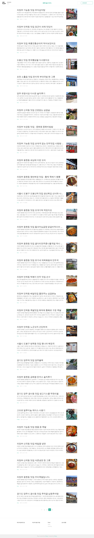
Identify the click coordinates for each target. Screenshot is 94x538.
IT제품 (18, 419)
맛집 (18, 19)
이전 (38, 510)
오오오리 (10, 2)
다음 (56, 510)
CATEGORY (87, 3)
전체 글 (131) (47, 3)
